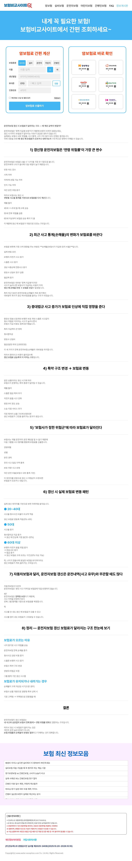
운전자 (39, 63)
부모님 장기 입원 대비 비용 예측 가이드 (21, 789)
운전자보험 (72, 5)
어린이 (48, 63)
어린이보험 (86, 5)
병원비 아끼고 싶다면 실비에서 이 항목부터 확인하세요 (27, 763)
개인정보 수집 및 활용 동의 (20, 98)
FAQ (111, 5)
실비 (30, 63)
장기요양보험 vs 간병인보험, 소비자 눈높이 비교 (25, 773)
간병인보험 (100, 5)
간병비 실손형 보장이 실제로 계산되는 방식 (22, 794)
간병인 (56, 63)
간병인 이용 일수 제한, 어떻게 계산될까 (21, 784)
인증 (56, 83)
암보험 (48, 5)
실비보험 (59, 5)
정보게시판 (122, 5)
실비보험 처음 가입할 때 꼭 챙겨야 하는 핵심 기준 (25, 768)
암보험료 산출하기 (35, 105)
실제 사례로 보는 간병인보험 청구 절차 (21, 778)
